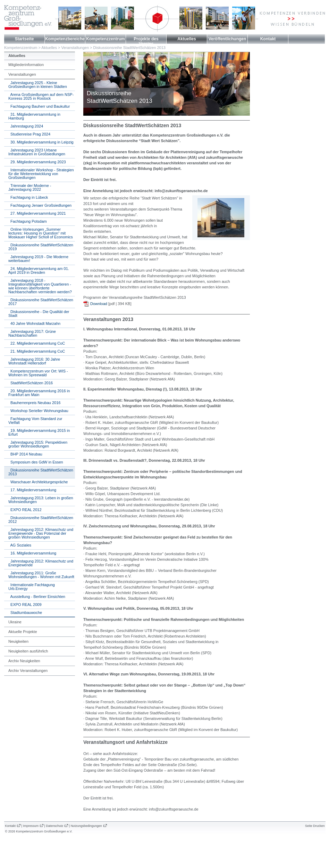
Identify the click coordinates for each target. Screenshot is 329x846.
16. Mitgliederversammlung (32, 553)
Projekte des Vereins (146, 41)
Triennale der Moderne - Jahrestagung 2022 (29, 187)
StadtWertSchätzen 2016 (30, 383)
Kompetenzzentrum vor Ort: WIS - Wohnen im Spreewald (38, 373)
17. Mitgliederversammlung (32, 490)
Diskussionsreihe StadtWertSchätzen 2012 (40, 520)
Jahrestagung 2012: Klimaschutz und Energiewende (40, 563)
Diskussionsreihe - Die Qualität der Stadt (38, 314)
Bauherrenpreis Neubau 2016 (34, 403)
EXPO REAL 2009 (25, 604)
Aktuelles (186, 38)
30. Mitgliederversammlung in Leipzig (41, 142)
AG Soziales (19, 545)
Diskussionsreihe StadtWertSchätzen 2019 (40, 247)
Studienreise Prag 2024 (29, 134)
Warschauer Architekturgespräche (38, 482)
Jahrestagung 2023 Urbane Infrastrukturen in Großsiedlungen (36, 152)
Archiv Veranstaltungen (28, 670)
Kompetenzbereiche (65, 38)
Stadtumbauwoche (25, 612)
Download (98, 304)
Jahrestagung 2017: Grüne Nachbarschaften (32, 333)
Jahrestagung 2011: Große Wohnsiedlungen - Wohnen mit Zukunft (41, 575)
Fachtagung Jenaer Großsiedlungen (39, 205)
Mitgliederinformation (26, 65)
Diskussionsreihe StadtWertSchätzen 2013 (129, 48)
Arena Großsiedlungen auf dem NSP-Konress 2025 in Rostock (41, 96)
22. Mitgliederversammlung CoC (36, 343)
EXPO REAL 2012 (25, 510)
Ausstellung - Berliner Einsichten (36, 596)
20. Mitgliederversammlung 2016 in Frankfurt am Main (39, 393)
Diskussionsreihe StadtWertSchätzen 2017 (40, 302)
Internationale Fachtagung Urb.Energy (31, 587)
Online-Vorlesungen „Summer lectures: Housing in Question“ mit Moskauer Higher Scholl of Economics (40, 233)
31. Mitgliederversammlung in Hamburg (34, 116)
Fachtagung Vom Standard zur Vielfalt (35, 421)
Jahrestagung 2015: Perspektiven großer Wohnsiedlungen (37, 444)
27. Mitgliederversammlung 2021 (37, 213)
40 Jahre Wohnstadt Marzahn (34, 323)
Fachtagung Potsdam (27, 221)
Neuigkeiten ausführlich (28, 651)
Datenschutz (54, 826)
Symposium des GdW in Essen (35, 462)
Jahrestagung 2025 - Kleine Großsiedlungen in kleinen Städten (37, 85)
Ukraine (15, 622)
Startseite (24, 38)
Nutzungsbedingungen (86, 826)
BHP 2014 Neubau (25, 454)
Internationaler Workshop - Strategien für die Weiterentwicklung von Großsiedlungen (41, 174)
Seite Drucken (315, 826)
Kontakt (268, 38)
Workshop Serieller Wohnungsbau (38, 411)
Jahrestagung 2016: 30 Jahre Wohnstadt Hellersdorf (34, 361)
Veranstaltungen (75, 48)
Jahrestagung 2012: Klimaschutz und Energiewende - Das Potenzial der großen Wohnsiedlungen (40, 533)
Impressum (31, 826)
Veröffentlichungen (227, 38)
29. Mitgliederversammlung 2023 (37, 162)
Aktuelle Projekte (22, 632)
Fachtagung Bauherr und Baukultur (39, 106)
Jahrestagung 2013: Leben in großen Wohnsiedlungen (40, 500)
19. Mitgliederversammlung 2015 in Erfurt (39, 432)
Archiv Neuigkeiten (24, 661)
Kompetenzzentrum (105, 38)
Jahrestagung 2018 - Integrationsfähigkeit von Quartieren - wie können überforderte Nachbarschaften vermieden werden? (40, 286)
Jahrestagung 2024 (25, 126)
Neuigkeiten (18, 641)
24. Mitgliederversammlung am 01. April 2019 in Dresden (38, 270)
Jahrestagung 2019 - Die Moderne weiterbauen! (38, 259)
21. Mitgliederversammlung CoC (36, 351)
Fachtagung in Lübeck (28, 197)
